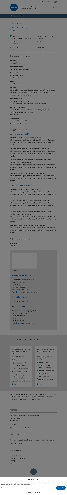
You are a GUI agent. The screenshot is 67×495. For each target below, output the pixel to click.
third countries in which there (52, 481)
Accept (61, 488)
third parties (15, 481)
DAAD (11, 481)
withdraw (14, 484)
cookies (19, 481)
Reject (9, 488)
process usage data (25, 481)
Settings (3, 488)
